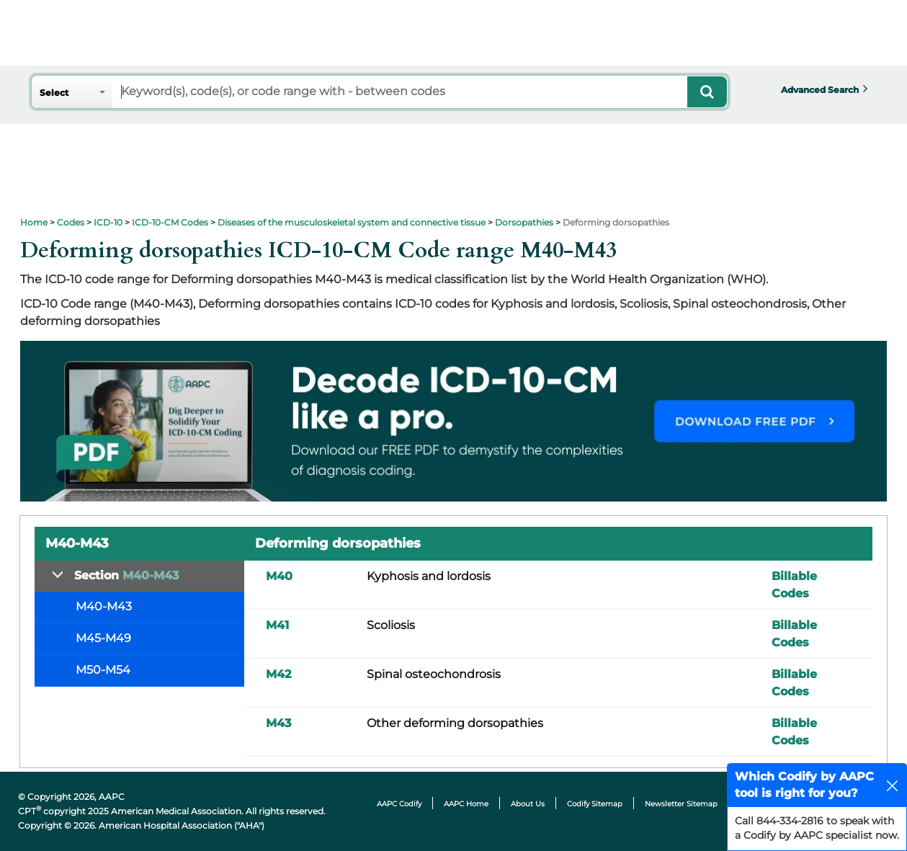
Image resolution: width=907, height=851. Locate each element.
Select (54, 92)
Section (126, 575)
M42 (278, 674)
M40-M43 (104, 606)
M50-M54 (103, 670)
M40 (279, 576)
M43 (278, 723)
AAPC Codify (399, 803)
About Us (528, 803)
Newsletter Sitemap (681, 803)
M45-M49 (103, 638)
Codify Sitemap (594, 803)
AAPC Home (466, 803)
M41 (277, 625)
